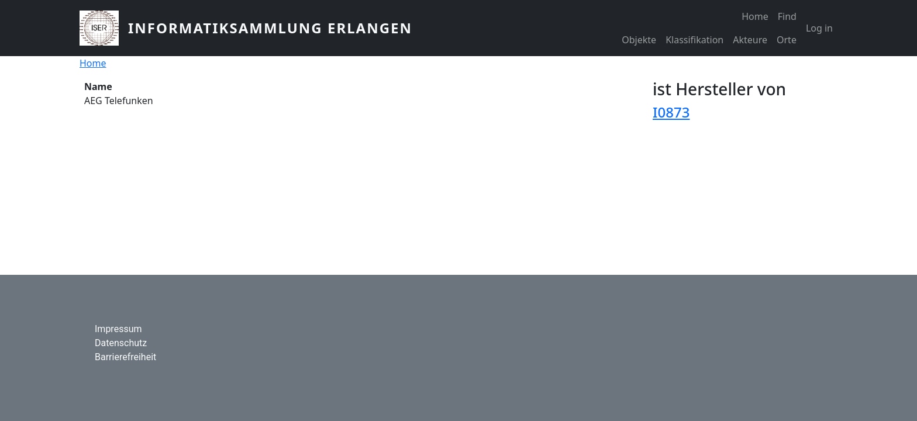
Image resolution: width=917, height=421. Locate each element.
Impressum (118, 328)
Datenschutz (121, 342)
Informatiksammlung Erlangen (270, 27)
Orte (787, 39)
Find (787, 16)
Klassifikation (694, 39)
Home (755, 16)
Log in (819, 28)
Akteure (750, 39)
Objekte (639, 39)
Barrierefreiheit (125, 357)
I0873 (671, 112)
